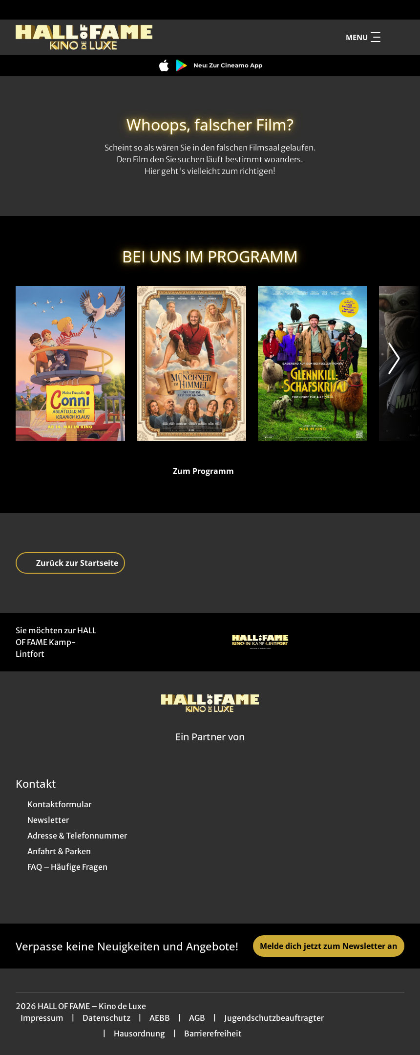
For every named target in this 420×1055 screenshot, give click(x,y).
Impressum (42, 1018)
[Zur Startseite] (84, 37)
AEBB (159, 1018)
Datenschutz (106, 1018)
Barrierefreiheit (213, 1033)
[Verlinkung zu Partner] (260, 642)
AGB (197, 1018)
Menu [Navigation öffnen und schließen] (363, 37)
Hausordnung (139, 1033)
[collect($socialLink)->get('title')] (17, 10)
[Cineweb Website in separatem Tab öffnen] (210, 749)
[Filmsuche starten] (394, 37)
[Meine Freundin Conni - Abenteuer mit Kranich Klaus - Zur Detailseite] (70, 363)
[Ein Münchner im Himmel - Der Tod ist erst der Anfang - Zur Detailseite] (191, 363)
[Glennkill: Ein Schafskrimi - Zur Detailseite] (312, 363)
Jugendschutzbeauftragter (274, 1018)
